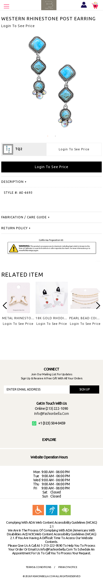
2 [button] (55, 136)
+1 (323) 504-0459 (48, 423)
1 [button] (47, 136)
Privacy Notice (67, 567)
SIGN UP (84, 389)
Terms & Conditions (38, 567)
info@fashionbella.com (51, 414)
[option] (18, 308)
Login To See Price (74, 149)
